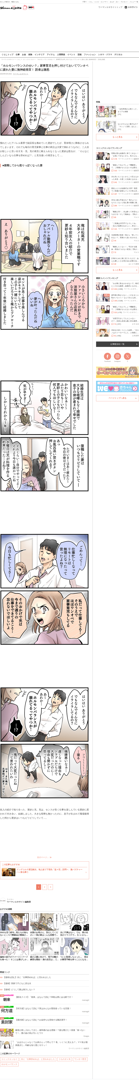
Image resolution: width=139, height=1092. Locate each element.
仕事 (18, 54)
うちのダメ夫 (65, 1059)
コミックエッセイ (9, 1059)
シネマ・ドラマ (105, 54)
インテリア (39, 54)
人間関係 (61, 54)
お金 (24, 54)
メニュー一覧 (134, 2)
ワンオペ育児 (80, 1059)
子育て (84, 2)
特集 (98, 102)
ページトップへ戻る (117, 398)
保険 (30, 54)
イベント (71, 54)
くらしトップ (7, 54)
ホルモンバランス (9, 1064)
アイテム (51, 54)
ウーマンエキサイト (20, 74)
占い (117, 2)
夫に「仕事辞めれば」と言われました (38, 1059)
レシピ (97, 2)
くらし (91, 2)
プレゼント (124, 2)
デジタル (118, 54)
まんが (112, 2)
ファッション (90, 54)
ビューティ (104, 2)
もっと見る (117, 137)
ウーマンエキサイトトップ (110, 7)
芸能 (80, 54)
